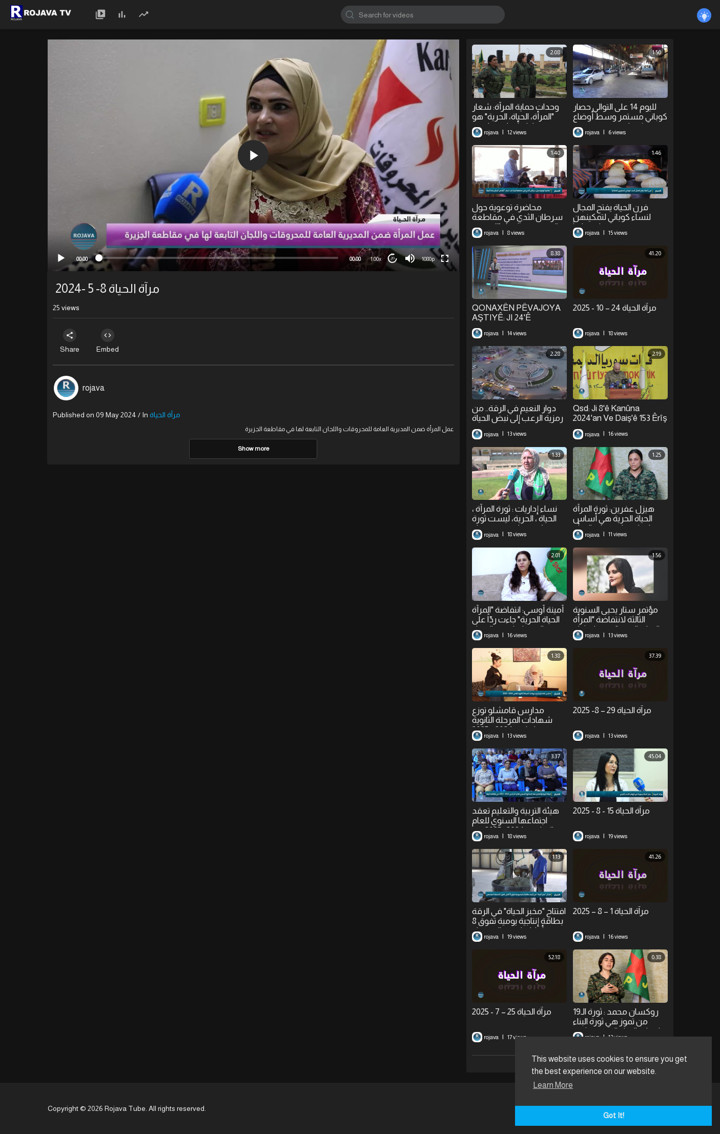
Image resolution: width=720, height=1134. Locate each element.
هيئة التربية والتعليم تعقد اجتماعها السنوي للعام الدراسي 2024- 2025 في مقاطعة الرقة (515, 825)
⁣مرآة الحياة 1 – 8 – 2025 (611, 911)
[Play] (61, 258)
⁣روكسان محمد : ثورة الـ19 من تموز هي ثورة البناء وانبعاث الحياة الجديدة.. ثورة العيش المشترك (619, 1026)
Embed (112, 341)
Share (71, 341)
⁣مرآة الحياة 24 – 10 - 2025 (614, 308)
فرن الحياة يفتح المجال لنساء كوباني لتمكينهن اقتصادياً (612, 217)
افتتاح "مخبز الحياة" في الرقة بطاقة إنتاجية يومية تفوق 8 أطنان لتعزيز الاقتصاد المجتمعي (519, 925)
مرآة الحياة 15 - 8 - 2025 (611, 811)
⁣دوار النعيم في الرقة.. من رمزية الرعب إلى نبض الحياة (517, 413)
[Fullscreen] (445, 258)
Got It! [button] (613, 1115)
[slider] (218, 258)
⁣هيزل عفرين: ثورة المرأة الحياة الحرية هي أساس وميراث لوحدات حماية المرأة (619, 518)
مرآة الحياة (165, 415)
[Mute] (410, 258)
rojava (94, 387)
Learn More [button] (553, 1085)
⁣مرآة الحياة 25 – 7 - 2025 (511, 1012)
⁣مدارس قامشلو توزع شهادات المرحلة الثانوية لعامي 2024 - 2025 (512, 720)
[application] (253, 155)
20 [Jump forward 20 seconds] (392, 258)
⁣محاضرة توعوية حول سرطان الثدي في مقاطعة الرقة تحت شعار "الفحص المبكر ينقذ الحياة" (517, 221)
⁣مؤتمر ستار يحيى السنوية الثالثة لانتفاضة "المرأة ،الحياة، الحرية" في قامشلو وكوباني (617, 624)
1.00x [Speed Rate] (376, 259)
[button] (253, 155)
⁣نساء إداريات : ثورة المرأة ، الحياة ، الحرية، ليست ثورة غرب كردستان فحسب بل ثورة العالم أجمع (517, 523)
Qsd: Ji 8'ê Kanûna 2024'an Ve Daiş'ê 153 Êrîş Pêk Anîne (620, 418)
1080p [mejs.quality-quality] (428, 259)
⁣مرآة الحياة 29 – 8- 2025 (612, 710)
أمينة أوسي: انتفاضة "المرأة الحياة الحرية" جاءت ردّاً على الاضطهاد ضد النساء (518, 619)
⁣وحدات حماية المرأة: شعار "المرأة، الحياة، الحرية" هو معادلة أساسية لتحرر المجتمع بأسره (515, 121)
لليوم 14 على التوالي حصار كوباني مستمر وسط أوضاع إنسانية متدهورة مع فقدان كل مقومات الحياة (620, 121)
